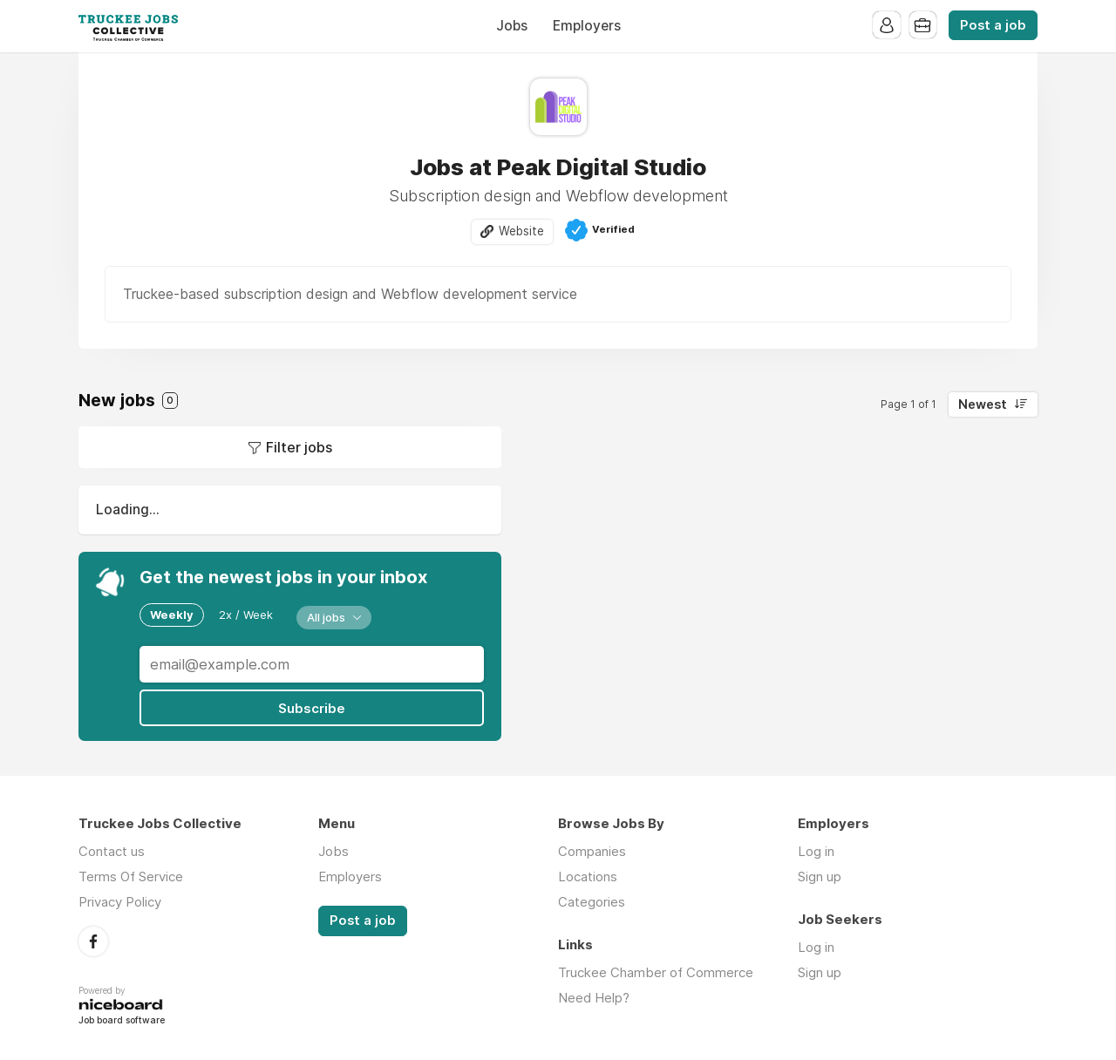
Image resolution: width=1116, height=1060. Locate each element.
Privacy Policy (119, 902)
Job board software (121, 1020)
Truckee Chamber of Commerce (655, 972)
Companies (592, 851)
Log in (816, 851)
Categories (591, 902)
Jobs (511, 25)
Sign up (819, 876)
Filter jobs (299, 447)
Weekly (172, 615)
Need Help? (593, 997)
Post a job (993, 25)
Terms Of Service (130, 876)
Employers (587, 25)
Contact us (111, 851)
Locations (587, 876)
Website (521, 231)
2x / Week (246, 615)
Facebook (93, 940)
